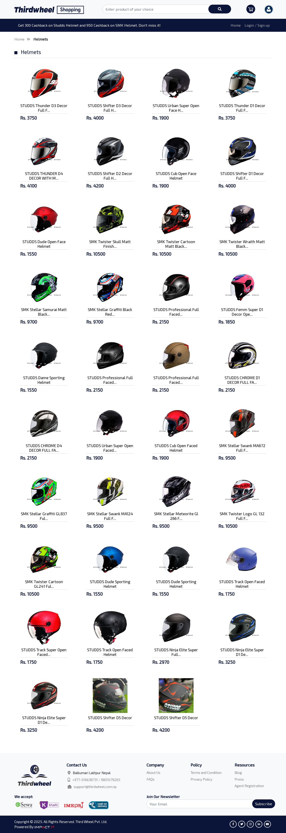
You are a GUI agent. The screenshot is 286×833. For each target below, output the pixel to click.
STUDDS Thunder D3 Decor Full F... (43, 107)
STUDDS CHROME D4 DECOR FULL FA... (44, 447)
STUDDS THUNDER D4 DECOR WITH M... (44, 175)
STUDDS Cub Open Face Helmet (176, 175)
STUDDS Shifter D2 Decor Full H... (110, 175)
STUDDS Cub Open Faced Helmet (176, 447)
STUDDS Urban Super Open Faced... (110, 447)
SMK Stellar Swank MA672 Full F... (242, 447)
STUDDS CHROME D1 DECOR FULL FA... (242, 380)
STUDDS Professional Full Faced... (176, 311)
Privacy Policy (201, 779)
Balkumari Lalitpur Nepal (92, 773)
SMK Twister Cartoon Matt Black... (176, 243)
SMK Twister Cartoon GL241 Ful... (44, 583)
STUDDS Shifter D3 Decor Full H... (110, 107)
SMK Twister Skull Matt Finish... (110, 243)
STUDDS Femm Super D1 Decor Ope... (242, 311)
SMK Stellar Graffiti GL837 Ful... (44, 516)
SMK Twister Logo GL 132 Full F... (242, 516)
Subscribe (263, 803)
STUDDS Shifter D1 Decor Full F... (242, 175)
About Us (153, 772)
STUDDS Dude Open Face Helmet (44, 243)
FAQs (150, 779)
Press (239, 779)
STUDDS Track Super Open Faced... (44, 652)
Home (236, 25)
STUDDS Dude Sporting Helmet (110, 583)
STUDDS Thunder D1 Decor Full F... (242, 107)
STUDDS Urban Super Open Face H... (176, 107)
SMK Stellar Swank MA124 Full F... (110, 516)
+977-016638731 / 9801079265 (96, 780)
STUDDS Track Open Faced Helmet (242, 583)
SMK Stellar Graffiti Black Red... (110, 311)
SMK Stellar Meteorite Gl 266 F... (176, 516)
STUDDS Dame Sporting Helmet (44, 380)
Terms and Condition (206, 772)
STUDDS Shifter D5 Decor (110, 717)
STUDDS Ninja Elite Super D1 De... (242, 652)
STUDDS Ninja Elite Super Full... (176, 652)
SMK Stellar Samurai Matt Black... (44, 311)
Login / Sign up (257, 25)
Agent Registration (249, 786)
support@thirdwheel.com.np (95, 787)
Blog (238, 772)
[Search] (208, 803)
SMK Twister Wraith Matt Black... (242, 243)
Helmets (40, 39)
